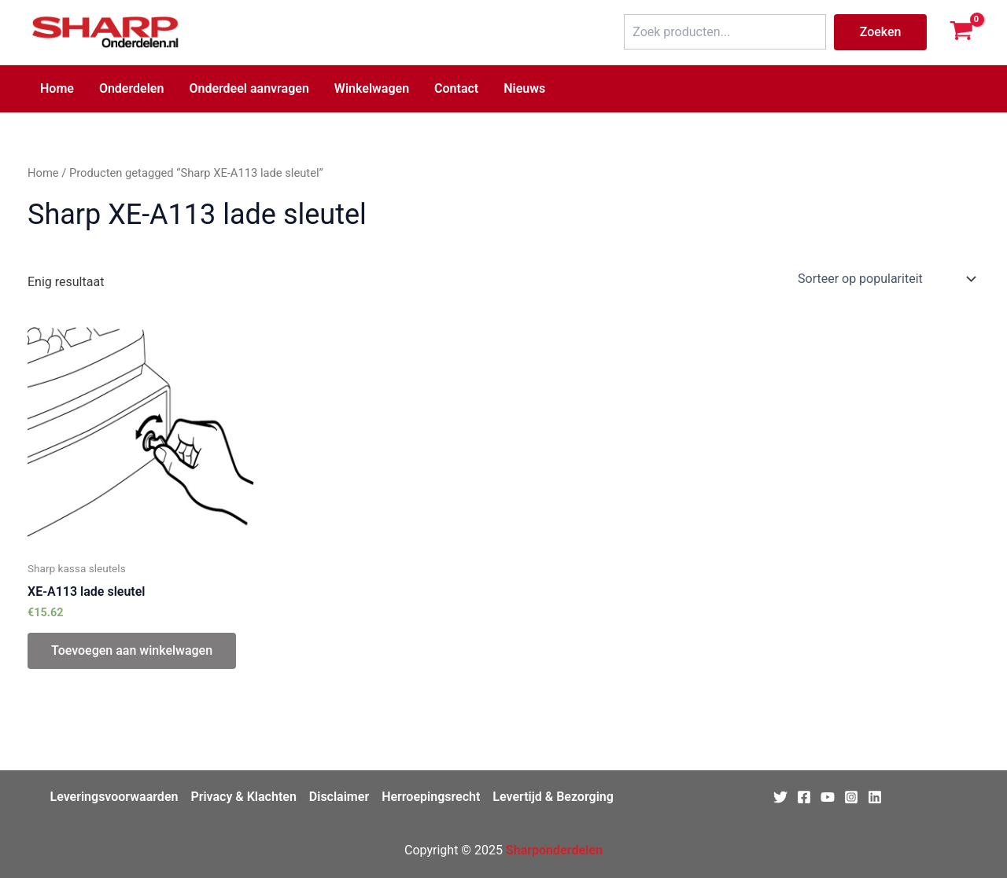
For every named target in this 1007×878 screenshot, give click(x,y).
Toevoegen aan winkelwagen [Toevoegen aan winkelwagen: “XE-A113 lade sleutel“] (131, 650)
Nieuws (524, 88)
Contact (456, 88)
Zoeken (881, 31)
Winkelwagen (371, 88)
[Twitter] (780, 797)
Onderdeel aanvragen (248, 88)
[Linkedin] (875, 797)
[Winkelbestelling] (885, 279)
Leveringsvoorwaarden (114, 796)
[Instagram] (851, 797)
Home (57, 88)
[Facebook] (804, 797)
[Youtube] (828, 797)
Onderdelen (131, 88)
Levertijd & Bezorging (553, 796)
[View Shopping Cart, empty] (960, 32)
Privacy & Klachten (243, 796)
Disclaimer (339, 796)
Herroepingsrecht (431, 796)
